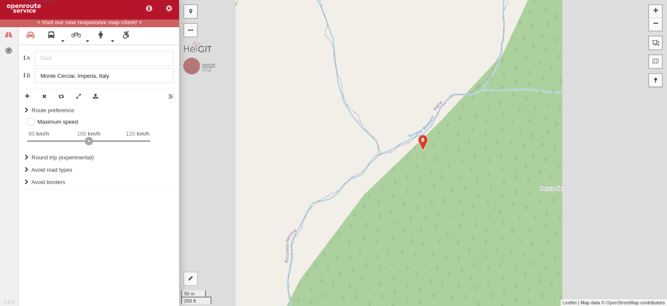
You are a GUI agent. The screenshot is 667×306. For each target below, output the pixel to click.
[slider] (89, 141)
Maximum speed (57, 122)
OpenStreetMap (622, 302)
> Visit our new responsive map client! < (89, 23)
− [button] (655, 24)
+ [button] (655, 11)
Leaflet (570, 302)
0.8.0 (9, 301)
